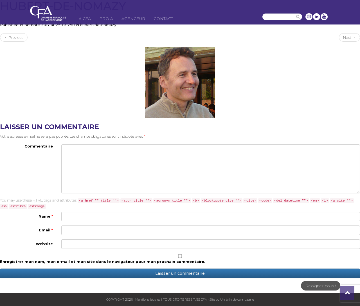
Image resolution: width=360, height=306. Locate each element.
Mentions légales (147, 299)
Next (349, 37)
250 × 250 (65, 25)
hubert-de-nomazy (98, 25)
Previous (13, 37)
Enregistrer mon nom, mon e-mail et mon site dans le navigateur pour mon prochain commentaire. (102, 261)
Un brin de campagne (236, 299)
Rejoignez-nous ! (320, 285)
